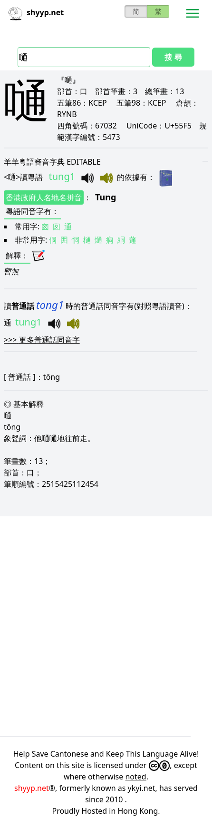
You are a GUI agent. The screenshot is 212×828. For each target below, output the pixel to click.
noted (135, 776)
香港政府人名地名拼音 (44, 197)
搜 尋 (173, 57)
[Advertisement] (106, 626)
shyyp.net (31, 788)
